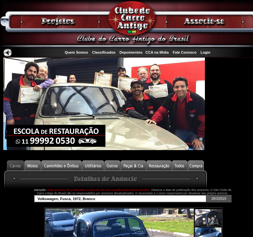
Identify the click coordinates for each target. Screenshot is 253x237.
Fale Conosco (184, 52)
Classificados (104, 52)
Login (206, 52)
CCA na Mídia (157, 52)
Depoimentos (131, 52)
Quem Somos (76, 52)
